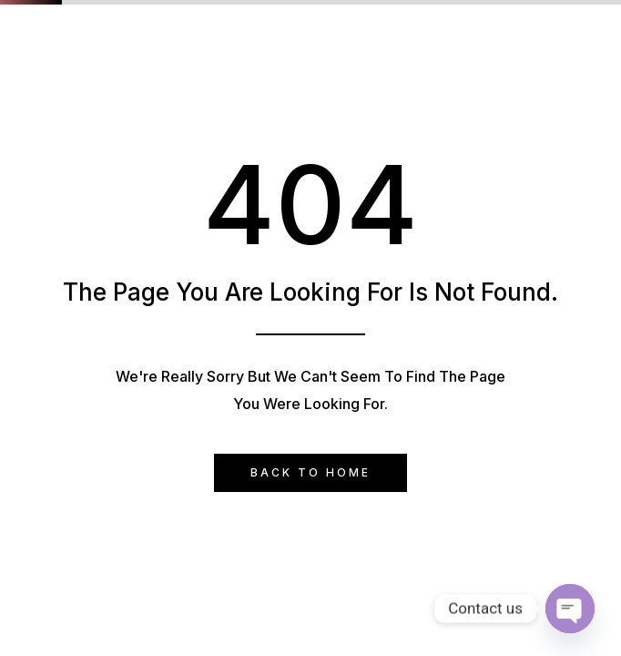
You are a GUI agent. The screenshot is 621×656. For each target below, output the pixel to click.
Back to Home (310, 472)
